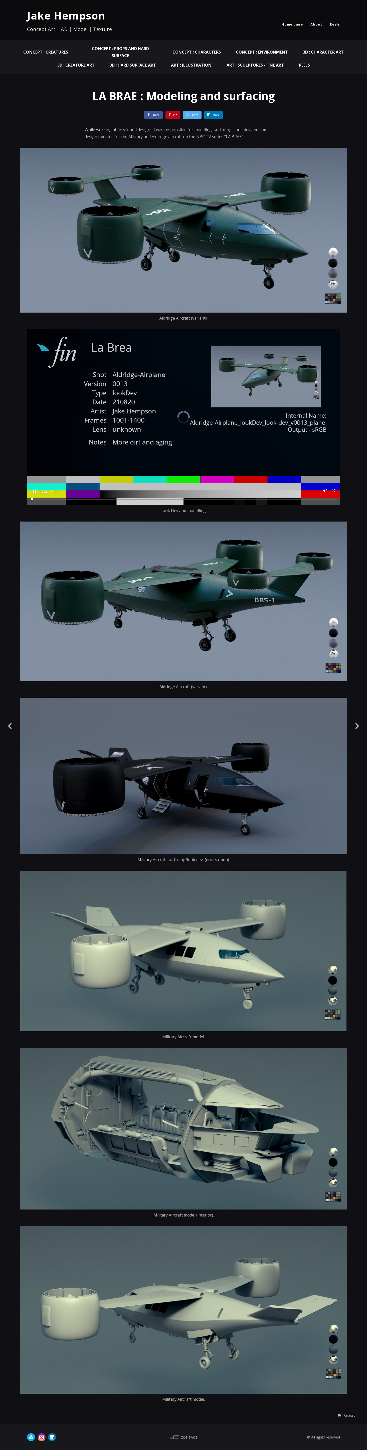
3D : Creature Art (76, 65)
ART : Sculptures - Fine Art (255, 65)
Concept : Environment (262, 52)
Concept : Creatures (45, 52)
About (316, 24)
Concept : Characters (196, 52)
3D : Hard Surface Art (133, 65)
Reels (335, 24)
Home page (292, 24)
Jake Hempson (66, 15)
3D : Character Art (323, 52)
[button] (346, 1415)
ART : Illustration (191, 65)
